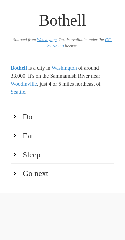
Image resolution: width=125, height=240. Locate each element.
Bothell (19, 68)
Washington (64, 68)
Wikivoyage (47, 39)
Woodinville (24, 84)
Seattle (18, 92)
